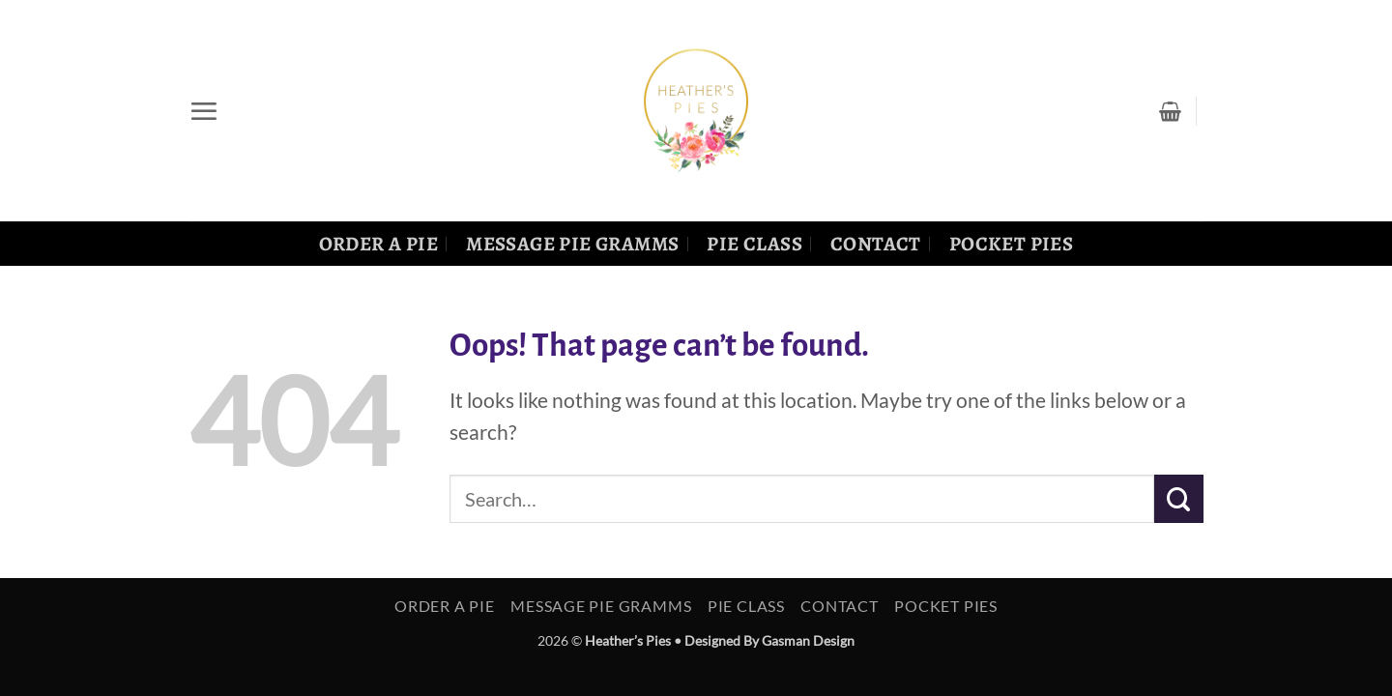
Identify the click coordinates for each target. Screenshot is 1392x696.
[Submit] (1179, 499)
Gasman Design (808, 640)
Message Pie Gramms (572, 243)
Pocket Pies (1011, 243)
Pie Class (754, 243)
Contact (875, 243)
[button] (203, 111)
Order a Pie (379, 243)
